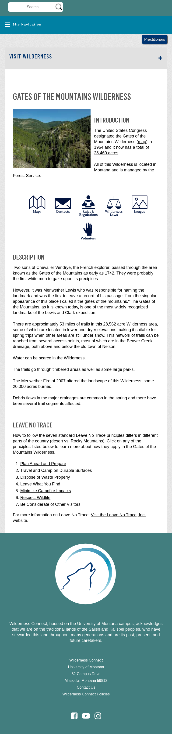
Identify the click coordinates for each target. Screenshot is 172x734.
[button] (86, 25)
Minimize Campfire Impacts (45, 490)
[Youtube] (86, 716)
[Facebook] (74, 716)
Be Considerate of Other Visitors (50, 504)
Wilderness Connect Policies (86, 694)
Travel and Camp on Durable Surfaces (56, 470)
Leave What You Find (40, 484)
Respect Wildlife (35, 497)
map (142, 141)
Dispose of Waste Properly (45, 477)
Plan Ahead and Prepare (43, 463)
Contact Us (86, 687)
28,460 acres (106, 153)
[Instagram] (98, 716)
